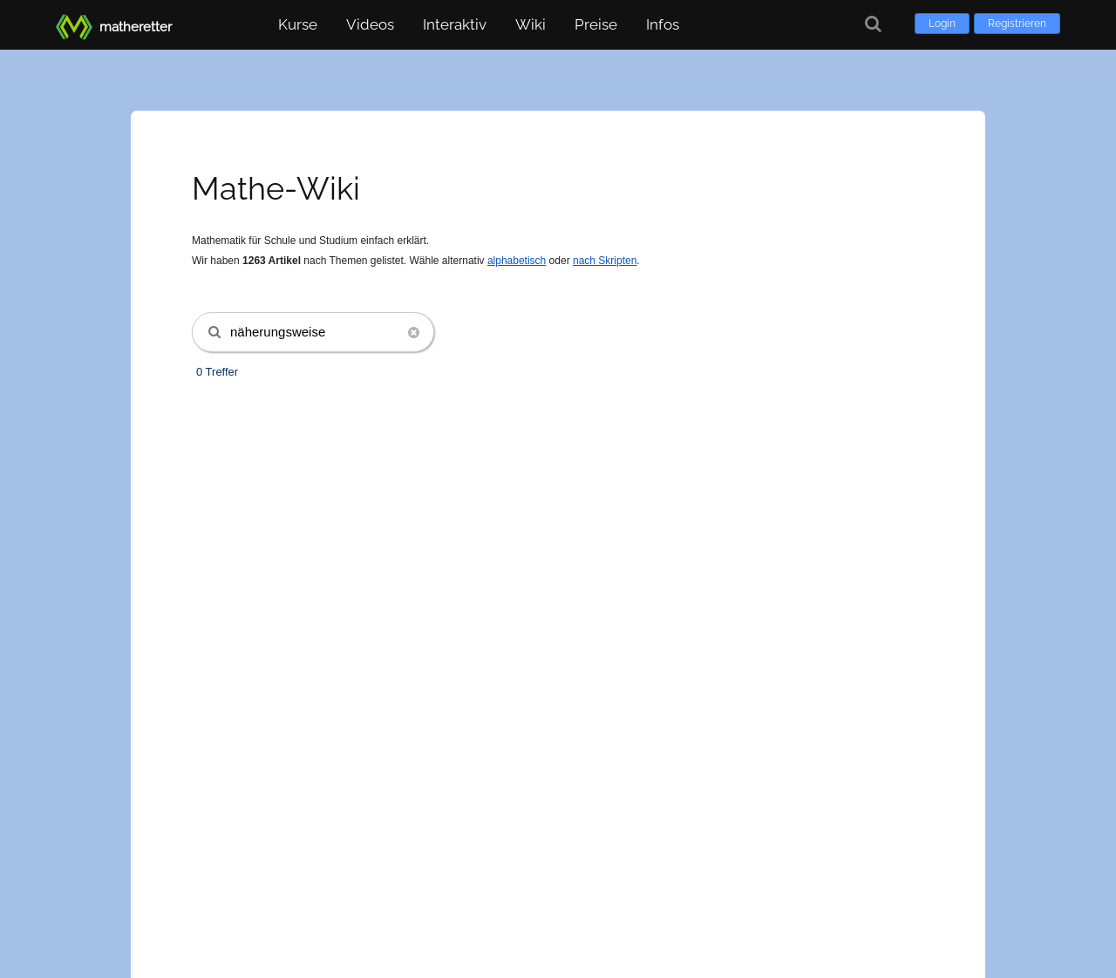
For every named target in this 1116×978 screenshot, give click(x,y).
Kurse (297, 24)
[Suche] (873, 24)
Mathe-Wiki (276, 188)
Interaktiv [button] (455, 24)
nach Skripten (604, 261)
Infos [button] (662, 24)
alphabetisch (516, 261)
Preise (596, 24)
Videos (370, 24)
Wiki (530, 24)
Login (942, 23)
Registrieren (1017, 23)
